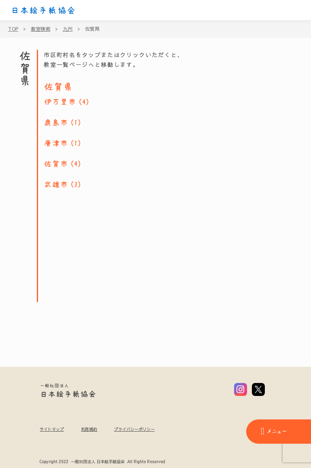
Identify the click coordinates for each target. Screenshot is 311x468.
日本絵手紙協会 (43, 10)
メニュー (274, 431)
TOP (13, 29)
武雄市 (56, 185)
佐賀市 (56, 164)
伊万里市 (60, 102)
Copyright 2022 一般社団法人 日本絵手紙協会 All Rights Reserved (102, 461)
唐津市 (56, 143)
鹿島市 (56, 123)
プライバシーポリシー (134, 429)
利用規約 (89, 429)
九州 (67, 29)
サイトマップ (52, 429)
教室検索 (40, 29)
